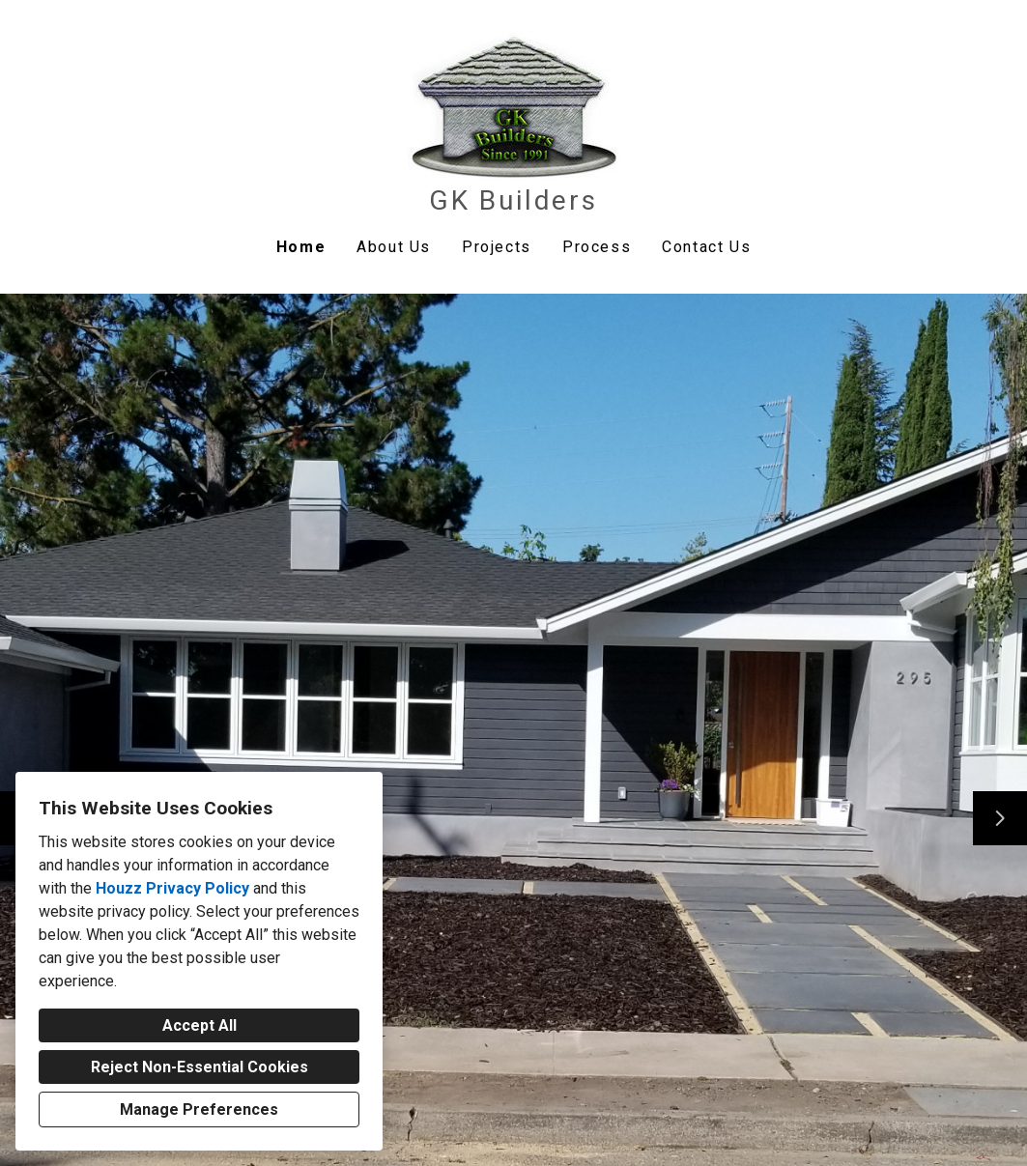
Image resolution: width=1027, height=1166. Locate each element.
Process (596, 247)
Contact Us (706, 247)
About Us (394, 247)
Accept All (199, 1025)
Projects (496, 247)
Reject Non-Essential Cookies (199, 1067)
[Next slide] (1000, 818)
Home (301, 247)
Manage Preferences (199, 1109)
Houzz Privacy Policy (172, 888)
